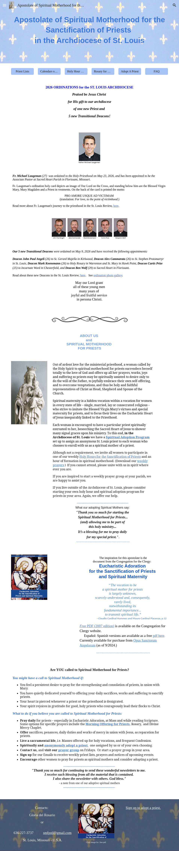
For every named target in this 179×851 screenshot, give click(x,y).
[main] (89, 31)
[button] (4, 5)
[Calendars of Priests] (49, 71)
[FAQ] (156, 71)
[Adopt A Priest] (130, 71)
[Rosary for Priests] (103, 71)
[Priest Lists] (22, 71)
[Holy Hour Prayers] (76, 71)
